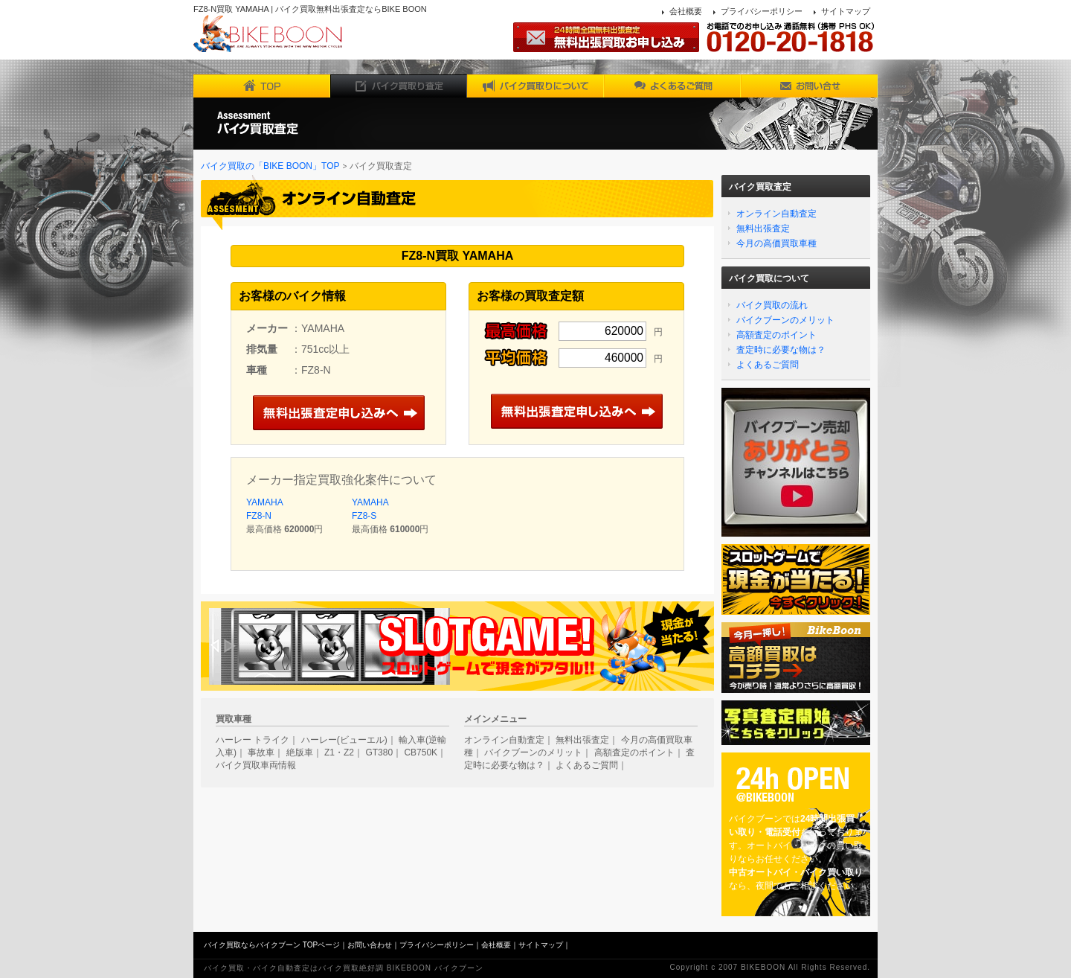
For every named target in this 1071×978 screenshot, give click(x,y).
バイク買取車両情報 (256, 765)
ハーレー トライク (252, 740)
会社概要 (685, 11)
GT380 (379, 752)
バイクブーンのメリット (785, 320)
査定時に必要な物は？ (781, 350)
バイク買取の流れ (772, 305)
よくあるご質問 (767, 364)
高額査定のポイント (776, 335)
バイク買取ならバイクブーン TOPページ (272, 945)
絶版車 (299, 752)
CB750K (420, 752)
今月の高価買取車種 (776, 243)
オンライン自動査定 (776, 213)
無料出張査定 (763, 228)
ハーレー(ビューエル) (344, 740)
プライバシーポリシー (762, 11)
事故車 (261, 752)
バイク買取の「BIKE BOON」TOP (270, 166)
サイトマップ (845, 11)
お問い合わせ (369, 945)
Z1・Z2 (339, 752)
